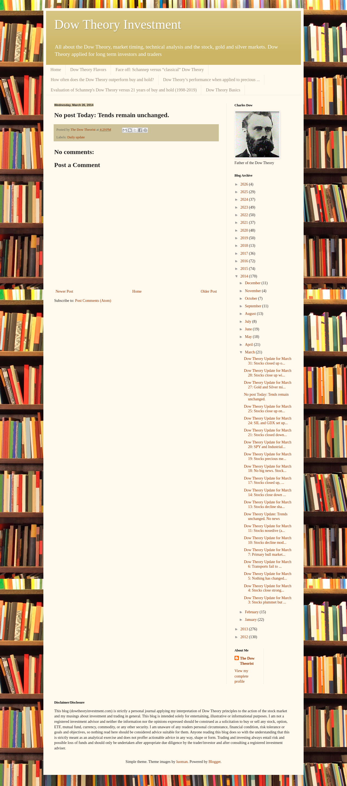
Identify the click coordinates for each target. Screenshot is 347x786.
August (251, 314)
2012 (244, 637)
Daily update (76, 137)
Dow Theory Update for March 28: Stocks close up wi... (267, 373)
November (253, 291)
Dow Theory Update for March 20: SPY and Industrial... (267, 444)
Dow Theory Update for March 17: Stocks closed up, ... (267, 480)
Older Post (209, 291)
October (251, 298)
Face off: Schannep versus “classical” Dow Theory (159, 69)
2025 (244, 192)
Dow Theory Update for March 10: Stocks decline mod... (267, 540)
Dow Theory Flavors (88, 69)
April (249, 345)
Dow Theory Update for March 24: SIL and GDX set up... (267, 420)
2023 (244, 207)
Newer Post (64, 291)
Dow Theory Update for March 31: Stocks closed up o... (267, 361)
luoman (182, 762)
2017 (244, 253)
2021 (244, 223)
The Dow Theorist (247, 661)
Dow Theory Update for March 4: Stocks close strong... (267, 588)
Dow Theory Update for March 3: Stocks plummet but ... (267, 600)
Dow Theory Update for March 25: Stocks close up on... (267, 408)
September (253, 306)
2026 (244, 184)
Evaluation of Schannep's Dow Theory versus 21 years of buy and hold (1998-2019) (124, 90)
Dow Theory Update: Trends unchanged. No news (265, 516)
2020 (244, 230)
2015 (244, 269)
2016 (244, 261)
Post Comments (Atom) (93, 301)
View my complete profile (241, 676)
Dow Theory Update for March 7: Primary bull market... (267, 552)
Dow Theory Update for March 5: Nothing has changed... (267, 576)
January (251, 620)
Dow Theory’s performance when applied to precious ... (211, 79)
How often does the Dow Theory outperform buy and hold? (102, 79)
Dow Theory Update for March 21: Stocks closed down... (267, 432)
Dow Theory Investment (117, 24)
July (248, 321)
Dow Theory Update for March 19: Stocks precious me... (267, 456)
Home (55, 69)
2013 (244, 629)
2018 (244, 246)
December (253, 283)
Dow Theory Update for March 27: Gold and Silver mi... (267, 385)
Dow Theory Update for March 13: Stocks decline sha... (267, 504)
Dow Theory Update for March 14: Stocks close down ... (267, 492)
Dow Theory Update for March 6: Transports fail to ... (267, 564)
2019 (244, 238)
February (252, 612)
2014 (244, 276)
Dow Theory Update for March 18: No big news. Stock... (267, 468)
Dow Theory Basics (223, 90)
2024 (244, 199)
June (249, 329)
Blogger (214, 762)
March (250, 352)
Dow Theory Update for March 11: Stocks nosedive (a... (267, 528)
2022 (244, 215)
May (249, 337)
